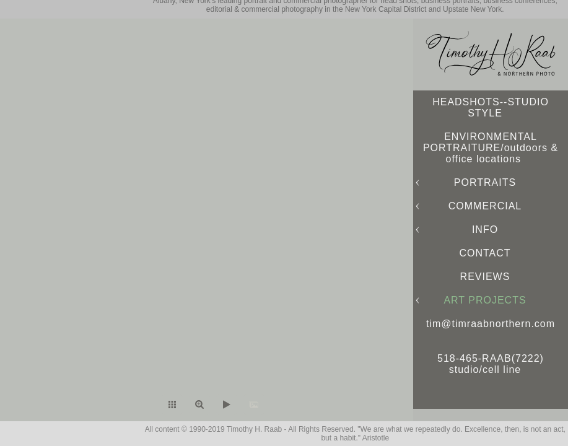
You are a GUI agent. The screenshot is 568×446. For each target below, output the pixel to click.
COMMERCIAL (485, 206)
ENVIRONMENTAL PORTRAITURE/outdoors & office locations (490, 147)
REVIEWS (485, 276)
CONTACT (484, 253)
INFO (485, 229)
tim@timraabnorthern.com (490, 323)
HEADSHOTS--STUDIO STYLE (490, 107)
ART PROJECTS (484, 300)
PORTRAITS (485, 182)
